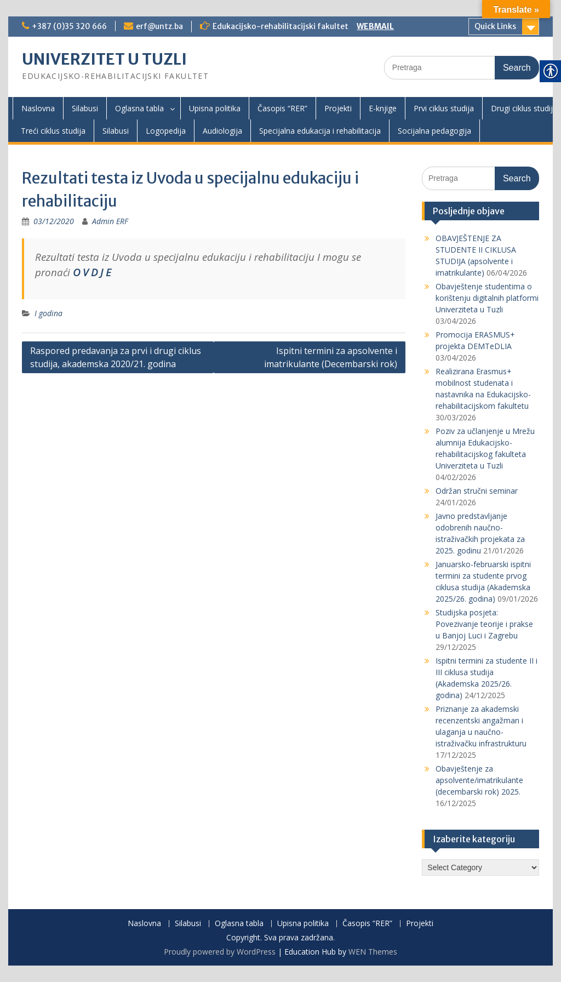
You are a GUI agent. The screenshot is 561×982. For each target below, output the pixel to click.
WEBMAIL (375, 26)
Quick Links (495, 26)
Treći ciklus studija (53, 130)
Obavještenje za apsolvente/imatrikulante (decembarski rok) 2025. (479, 780)
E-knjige (383, 108)
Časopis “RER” (282, 108)
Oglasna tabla (139, 108)
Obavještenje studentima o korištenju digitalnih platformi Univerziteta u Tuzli (487, 298)
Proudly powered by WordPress (220, 951)
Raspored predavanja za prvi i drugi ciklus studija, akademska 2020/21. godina (115, 357)
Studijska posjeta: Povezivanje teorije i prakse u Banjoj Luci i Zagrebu (484, 624)
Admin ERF (110, 221)
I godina (48, 313)
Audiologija (222, 130)
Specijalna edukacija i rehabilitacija (320, 130)
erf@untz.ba (159, 26)
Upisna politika (215, 108)
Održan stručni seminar (477, 491)
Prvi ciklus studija (444, 108)
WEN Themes (372, 951)
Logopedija (166, 130)
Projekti (338, 108)
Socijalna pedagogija (434, 130)
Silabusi (85, 108)
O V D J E (92, 272)
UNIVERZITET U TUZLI (104, 59)
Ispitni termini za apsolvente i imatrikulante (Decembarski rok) (330, 357)
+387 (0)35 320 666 (69, 26)
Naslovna (38, 108)
